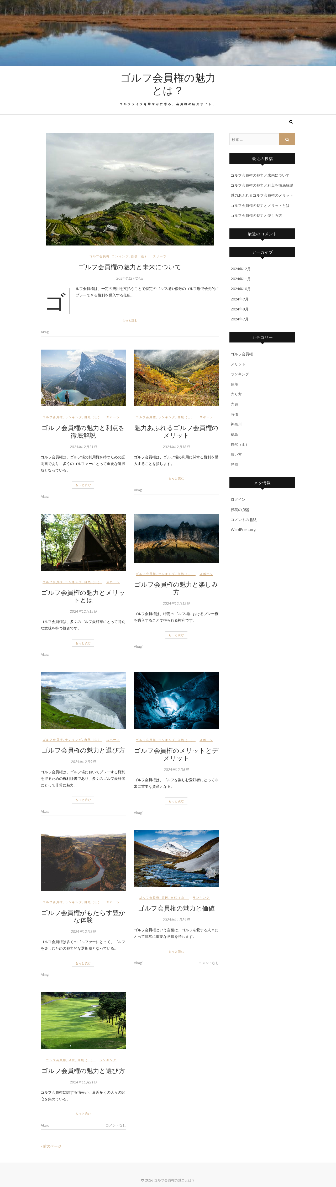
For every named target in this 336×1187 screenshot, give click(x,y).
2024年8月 (240, 309)
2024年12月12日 (176, 603)
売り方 (236, 394)
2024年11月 (241, 279)
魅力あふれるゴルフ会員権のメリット (176, 431)
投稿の (240, 509)
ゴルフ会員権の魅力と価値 (176, 908)
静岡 (234, 464)
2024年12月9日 (83, 762)
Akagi (45, 332)
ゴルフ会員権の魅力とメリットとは (83, 596)
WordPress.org (243, 529)
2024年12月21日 (83, 447)
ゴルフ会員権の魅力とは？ (168, 83)
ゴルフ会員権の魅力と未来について (129, 266)
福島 (234, 434)
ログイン (238, 499)
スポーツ (160, 256)
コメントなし (208, 963)
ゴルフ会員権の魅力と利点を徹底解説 (83, 431)
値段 (165, 897)
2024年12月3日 (83, 931)
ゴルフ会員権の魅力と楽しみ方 (176, 588)
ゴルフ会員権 (99, 256)
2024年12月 (241, 269)
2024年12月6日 (176, 770)
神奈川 (236, 424)
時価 (234, 414)
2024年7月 (240, 319)
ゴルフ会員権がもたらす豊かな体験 (83, 916)
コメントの (243, 519)
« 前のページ (51, 1146)
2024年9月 (240, 299)
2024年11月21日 (83, 1082)
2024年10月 (241, 288)
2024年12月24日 (129, 278)
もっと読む (130, 320)
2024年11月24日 (176, 920)
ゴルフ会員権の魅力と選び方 (83, 750)
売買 (234, 404)
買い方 (236, 454)
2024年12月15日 (83, 611)
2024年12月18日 (176, 447)
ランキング (120, 256)
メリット (238, 364)
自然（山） (139, 256)
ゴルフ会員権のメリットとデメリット (176, 754)
